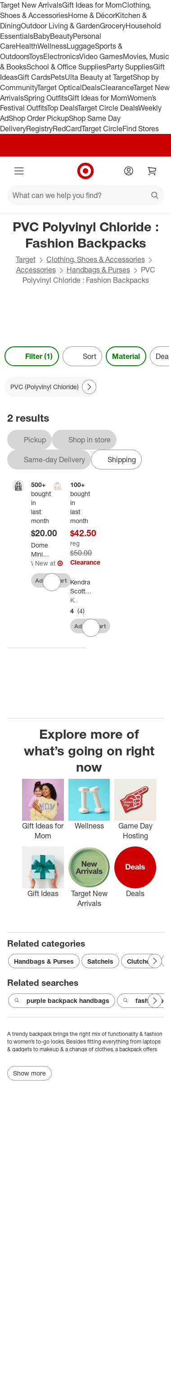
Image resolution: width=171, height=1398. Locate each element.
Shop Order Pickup (39, 118)
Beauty (61, 36)
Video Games (101, 56)
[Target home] (85, 171)
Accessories (36, 269)
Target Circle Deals (107, 107)
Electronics (61, 56)
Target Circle (101, 128)
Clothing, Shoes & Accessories (95, 259)
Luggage (81, 46)
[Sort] (82, 356)
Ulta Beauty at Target (99, 77)
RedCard (67, 128)
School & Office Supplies (66, 66)
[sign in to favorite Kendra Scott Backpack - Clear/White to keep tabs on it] (91, 628)
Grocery (113, 25)
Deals (91, 87)
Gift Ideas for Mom (92, 4)
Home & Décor (91, 15)
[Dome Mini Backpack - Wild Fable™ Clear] (45, 550)
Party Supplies (129, 66)
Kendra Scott (74, 600)
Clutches (140, 961)
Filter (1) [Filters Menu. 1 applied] (32, 356)
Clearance (116, 87)
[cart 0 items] (152, 171)
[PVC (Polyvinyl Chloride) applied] (50, 387)
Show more (29, 1073)
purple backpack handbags (61, 1000)
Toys (36, 56)
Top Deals (62, 107)
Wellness (52, 46)
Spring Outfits (46, 97)
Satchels (100, 961)
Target (26, 259)
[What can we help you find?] (85, 195)
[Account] (129, 171)
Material (126, 356)
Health (26, 46)
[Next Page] (89, 387)
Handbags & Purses (98, 269)
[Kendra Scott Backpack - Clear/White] (87, 587)
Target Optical (59, 87)
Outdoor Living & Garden (60, 25)
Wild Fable (32, 563)
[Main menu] (19, 171)
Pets (57, 77)
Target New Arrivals (31, 4)
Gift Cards (34, 77)
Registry (39, 128)
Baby (41, 36)
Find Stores (140, 128)
